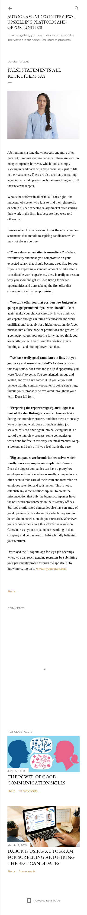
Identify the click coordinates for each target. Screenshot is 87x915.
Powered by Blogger (43, 900)
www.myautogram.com (51, 568)
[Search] (77, 7)
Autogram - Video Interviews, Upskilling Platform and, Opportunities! (41, 22)
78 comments (28, 791)
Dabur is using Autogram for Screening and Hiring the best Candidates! (41, 857)
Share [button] (11, 591)
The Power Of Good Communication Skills (36, 780)
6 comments (27, 871)
